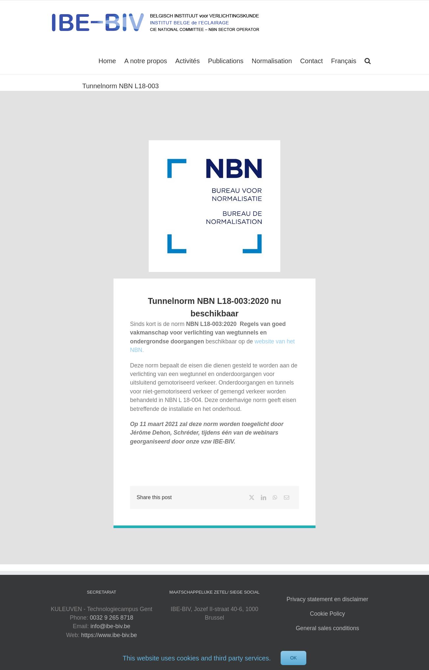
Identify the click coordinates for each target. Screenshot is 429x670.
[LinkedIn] (263, 497)
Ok (293, 657)
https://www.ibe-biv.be (109, 635)
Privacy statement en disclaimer (327, 599)
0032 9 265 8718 (111, 617)
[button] (368, 60)
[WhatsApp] (275, 497)
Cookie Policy (327, 613)
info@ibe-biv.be (110, 626)
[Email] (286, 497)
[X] (252, 497)
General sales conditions (327, 628)
